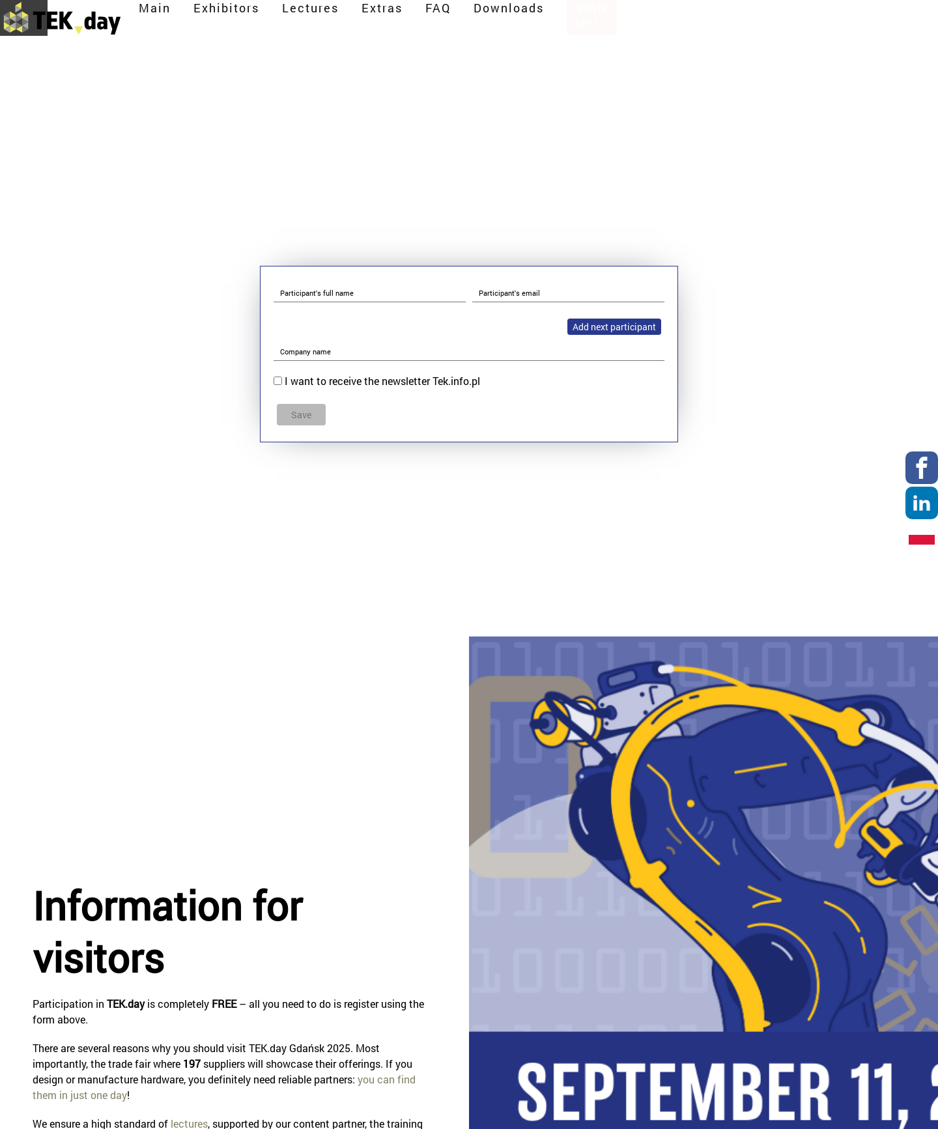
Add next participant (614, 327)
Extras (637, 20)
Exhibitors (482, 20)
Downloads (764, 20)
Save (301, 414)
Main (410, 20)
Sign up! (860, 20)
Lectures (565, 20)
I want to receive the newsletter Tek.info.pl (382, 381)
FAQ (693, 20)
